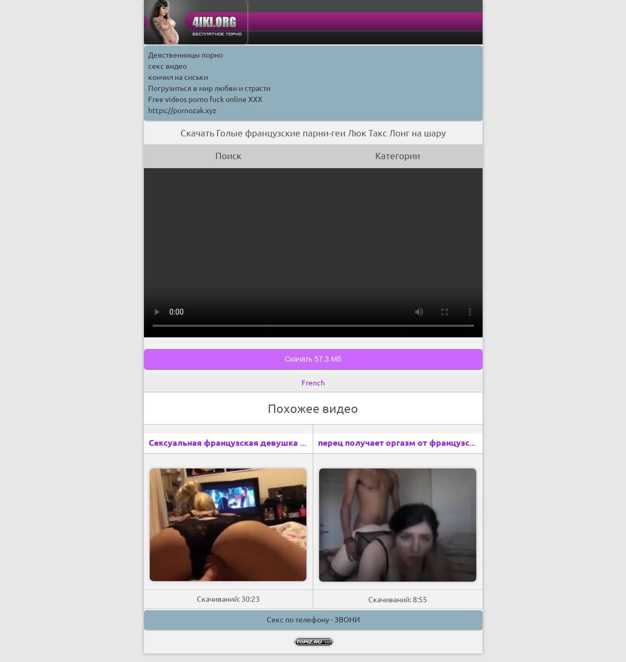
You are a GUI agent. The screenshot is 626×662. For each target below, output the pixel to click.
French (313, 383)
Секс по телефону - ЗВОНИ (313, 619)
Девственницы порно (185, 55)
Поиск (228, 156)
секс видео (167, 66)
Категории (397, 156)
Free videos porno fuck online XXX (205, 99)
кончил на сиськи (178, 77)
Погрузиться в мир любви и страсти (209, 88)
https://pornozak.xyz (182, 110)
